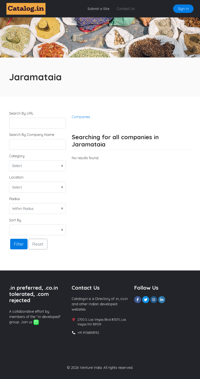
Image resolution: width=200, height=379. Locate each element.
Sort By (15, 220)
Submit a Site (99, 8)
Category (16, 156)
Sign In (183, 8)
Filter (19, 244)
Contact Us (126, 8)
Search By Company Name (31, 134)
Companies (81, 117)
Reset (38, 244)
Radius (14, 199)
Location (16, 177)
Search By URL (21, 113)
